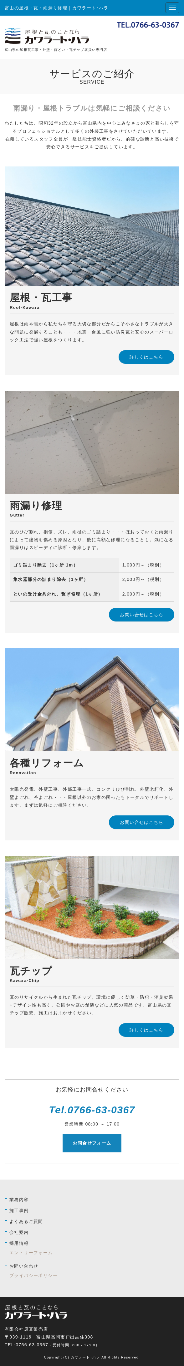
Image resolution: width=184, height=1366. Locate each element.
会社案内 (19, 1232)
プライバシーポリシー (33, 1275)
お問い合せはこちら (141, 614)
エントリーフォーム (31, 1252)
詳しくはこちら (146, 356)
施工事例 (19, 1210)
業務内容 (19, 1199)
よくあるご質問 (26, 1221)
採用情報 (19, 1243)
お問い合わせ (23, 1266)
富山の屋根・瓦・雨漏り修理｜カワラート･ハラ (57, 7)
